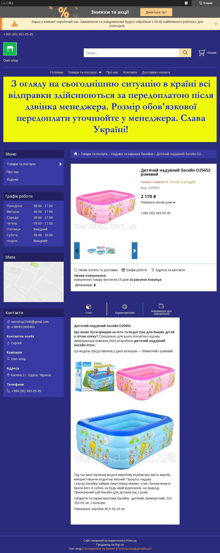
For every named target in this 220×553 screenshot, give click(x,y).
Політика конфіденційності (134, 548)
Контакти (130, 72)
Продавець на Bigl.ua (110, 544)
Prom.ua (131, 540)
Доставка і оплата (156, 72)
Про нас (112, 72)
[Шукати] (185, 52)
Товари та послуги (82, 72)
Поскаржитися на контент (99, 548)
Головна (56, 72)
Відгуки (12, 179)
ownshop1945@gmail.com (30, 322)
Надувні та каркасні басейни (132, 154)
